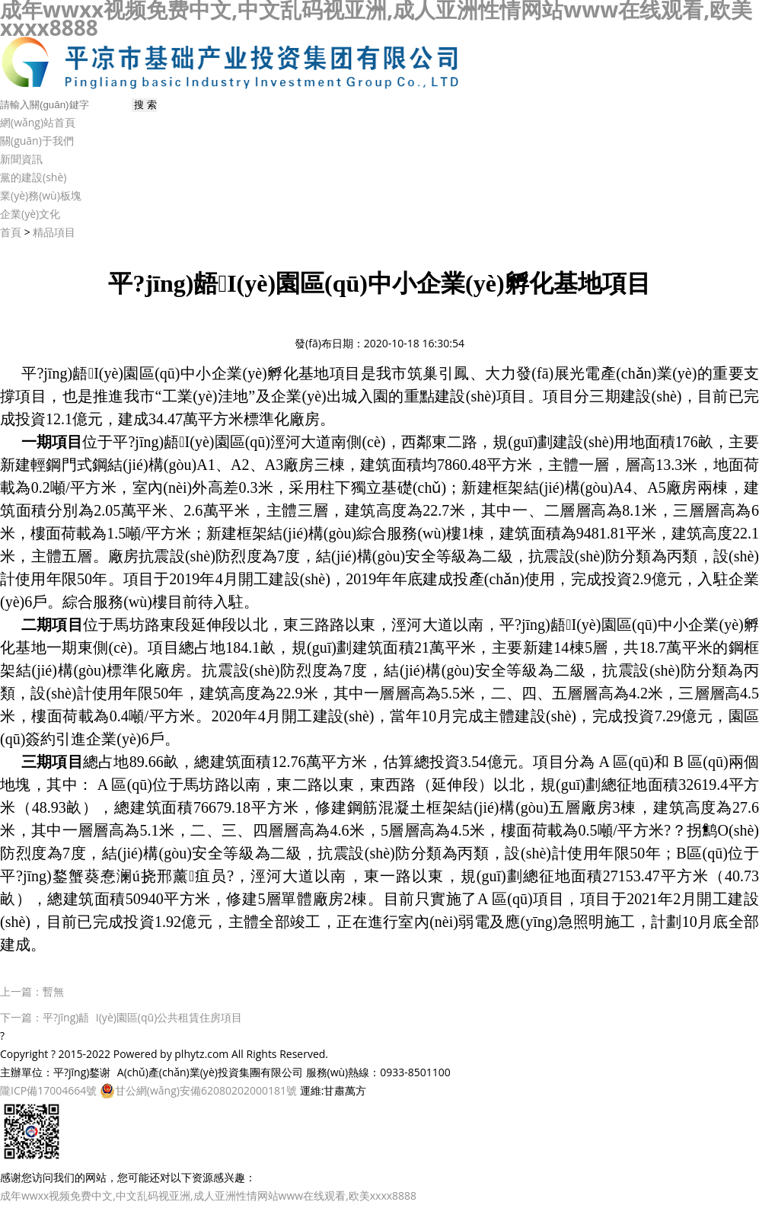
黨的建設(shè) (33, 177)
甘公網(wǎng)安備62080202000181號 (198, 1090)
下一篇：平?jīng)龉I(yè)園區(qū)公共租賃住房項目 (121, 1017)
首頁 (10, 232)
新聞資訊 (21, 159)
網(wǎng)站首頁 (37, 122)
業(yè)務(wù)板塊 (40, 195)
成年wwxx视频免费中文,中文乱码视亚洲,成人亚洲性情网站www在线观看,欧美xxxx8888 (208, 1195)
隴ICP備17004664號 (48, 1090)
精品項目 (54, 232)
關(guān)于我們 (37, 140)
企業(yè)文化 (30, 213)
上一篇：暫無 (32, 991)
